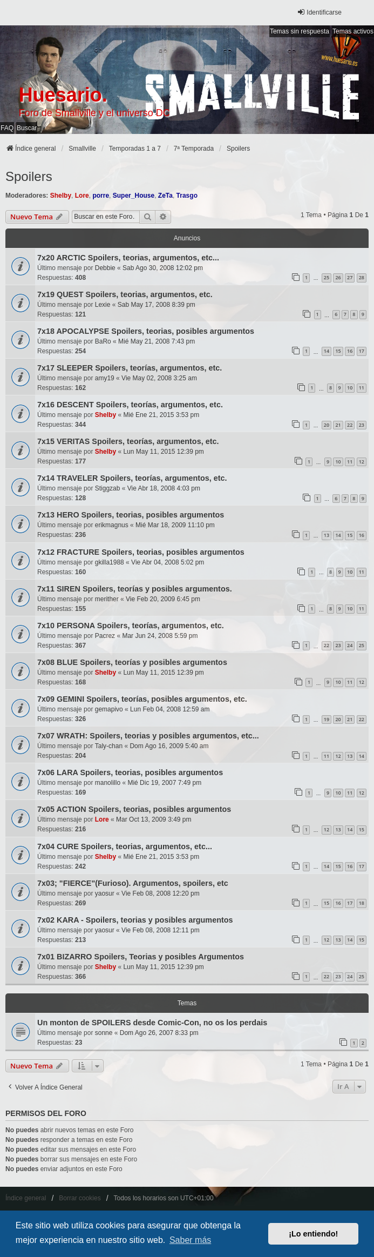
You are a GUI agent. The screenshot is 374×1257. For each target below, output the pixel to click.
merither (107, 599)
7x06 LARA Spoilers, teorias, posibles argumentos (130, 772)
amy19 (104, 378)
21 (338, 424)
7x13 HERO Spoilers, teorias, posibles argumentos (130, 514)
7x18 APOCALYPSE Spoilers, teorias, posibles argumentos (145, 331)
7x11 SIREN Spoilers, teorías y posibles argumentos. (134, 588)
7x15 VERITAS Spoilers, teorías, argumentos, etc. (128, 441)
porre (100, 195)
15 (338, 350)
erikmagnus (111, 525)
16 (349, 350)
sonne (104, 1033)
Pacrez (105, 636)
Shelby (60, 195)
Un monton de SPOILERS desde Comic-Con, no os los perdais (152, 1022)
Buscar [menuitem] (27, 128)
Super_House (133, 195)
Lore (82, 195)
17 (361, 350)
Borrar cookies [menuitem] (79, 1198)
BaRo (103, 341)
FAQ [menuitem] (7, 128)
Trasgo (187, 195)
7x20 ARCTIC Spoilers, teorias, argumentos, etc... (128, 257)
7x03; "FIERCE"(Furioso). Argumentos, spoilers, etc (132, 883)
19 (326, 719)
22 (349, 424)
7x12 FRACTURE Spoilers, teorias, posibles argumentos (140, 552)
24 (349, 645)
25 (326, 277)
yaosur (104, 893)
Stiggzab (107, 488)
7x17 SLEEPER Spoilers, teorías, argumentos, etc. (129, 368)
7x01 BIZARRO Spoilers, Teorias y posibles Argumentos (140, 956)
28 (361, 277)
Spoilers (28, 176)
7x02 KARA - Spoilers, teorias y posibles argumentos (135, 920)
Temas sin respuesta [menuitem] (299, 31)
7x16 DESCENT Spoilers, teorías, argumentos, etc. (130, 404)
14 (326, 350)
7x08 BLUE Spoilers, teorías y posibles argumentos (132, 662)
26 (338, 277)
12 (361, 461)
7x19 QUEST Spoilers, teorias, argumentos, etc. (125, 294)
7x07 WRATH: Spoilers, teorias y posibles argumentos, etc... (148, 735)
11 (361, 387)
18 (361, 902)
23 (361, 424)
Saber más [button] (190, 1240)
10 (349, 387)
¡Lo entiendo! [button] (313, 1233)
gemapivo (109, 709)
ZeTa (165, 195)
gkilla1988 (109, 562)
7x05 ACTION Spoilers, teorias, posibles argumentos (134, 809)
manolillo (107, 783)
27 (349, 277)
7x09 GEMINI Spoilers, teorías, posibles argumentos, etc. (142, 699)
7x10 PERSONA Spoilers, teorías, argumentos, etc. (130, 625)
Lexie (103, 304)
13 (326, 535)
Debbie (105, 268)
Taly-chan (109, 746)
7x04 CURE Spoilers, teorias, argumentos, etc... (124, 846)
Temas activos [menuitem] (352, 31)
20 (326, 424)
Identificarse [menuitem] (319, 12)
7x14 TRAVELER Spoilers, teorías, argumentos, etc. (132, 478)
